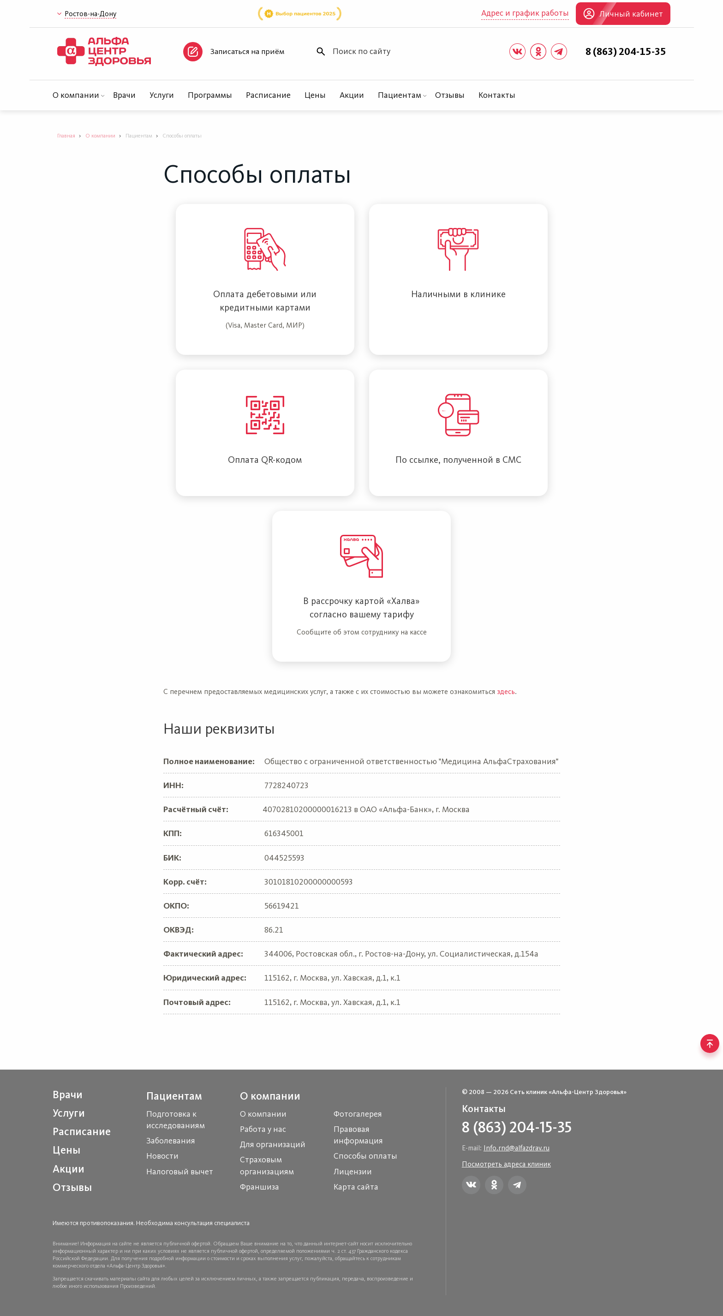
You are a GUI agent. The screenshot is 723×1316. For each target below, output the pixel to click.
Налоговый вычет (179, 1171)
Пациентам (399, 95)
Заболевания (170, 1141)
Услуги (161, 95)
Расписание (268, 95)
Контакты (496, 95)
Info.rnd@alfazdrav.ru (517, 1147)
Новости (162, 1156)
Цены (315, 95)
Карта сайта (356, 1187)
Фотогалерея (358, 1114)
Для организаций (272, 1144)
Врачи (124, 95)
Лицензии (353, 1171)
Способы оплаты (365, 1156)
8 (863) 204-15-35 (626, 52)
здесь (506, 691)
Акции (352, 95)
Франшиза (259, 1187)
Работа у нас (263, 1129)
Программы (210, 95)
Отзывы (450, 95)
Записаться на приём (247, 51)
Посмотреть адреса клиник (506, 1164)
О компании (76, 95)
